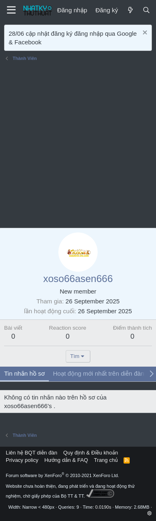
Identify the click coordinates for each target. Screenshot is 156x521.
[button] (149, 513)
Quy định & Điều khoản (90, 453)
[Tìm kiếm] (146, 10)
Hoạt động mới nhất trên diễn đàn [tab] (98, 373)
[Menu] (11, 10)
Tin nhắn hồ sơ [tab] (24, 373)
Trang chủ (106, 460)
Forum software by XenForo (62, 475)
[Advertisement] (78, 146)
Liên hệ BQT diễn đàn (31, 453)
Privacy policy (22, 460)
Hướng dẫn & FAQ (66, 460)
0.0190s (103, 507)
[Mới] (130, 10)
